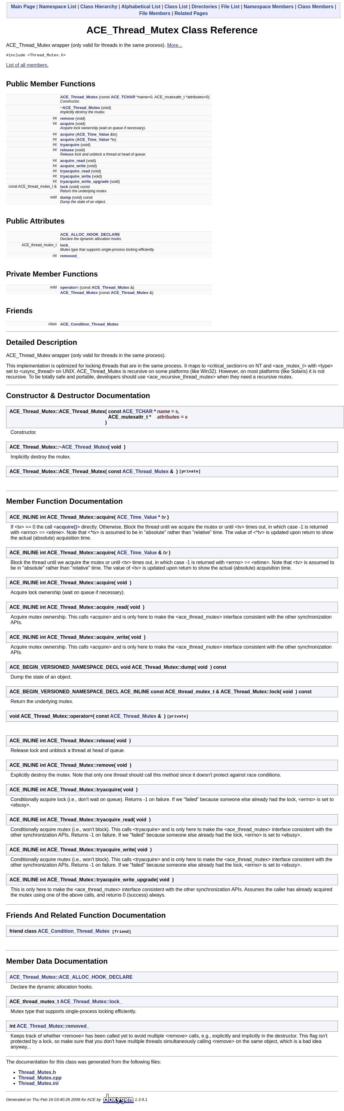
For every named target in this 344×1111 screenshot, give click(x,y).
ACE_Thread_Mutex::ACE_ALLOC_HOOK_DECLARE (71, 978)
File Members (154, 13)
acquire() (66, 527)
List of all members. (27, 66)
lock (64, 187)
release (67, 151)
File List (230, 6)
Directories (204, 6)
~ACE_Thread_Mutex (80, 108)
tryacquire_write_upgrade (84, 182)
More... (174, 45)
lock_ (65, 246)
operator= (69, 288)
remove (67, 119)
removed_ (69, 256)
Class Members (315, 6)
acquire (67, 124)
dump (65, 198)
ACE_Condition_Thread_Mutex (89, 325)
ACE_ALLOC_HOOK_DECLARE (90, 235)
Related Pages (191, 13)
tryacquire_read (75, 172)
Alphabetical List (141, 6)
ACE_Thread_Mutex (79, 98)
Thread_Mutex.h (37, 1073)
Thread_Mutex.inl (38, 1084)
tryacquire (70, 145)
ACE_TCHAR (123, 98)
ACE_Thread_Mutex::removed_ (53, 1027)
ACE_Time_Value (93, 135)
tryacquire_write (75, 177)
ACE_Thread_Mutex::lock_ (91, 1002)
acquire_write (73, 166)
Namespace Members (269, 6)
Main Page (23, 6)
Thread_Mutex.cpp (39, 1078)
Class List (176, 6)
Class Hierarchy (98, 6)
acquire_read (72, 161)
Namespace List (57, 6)
